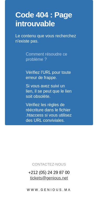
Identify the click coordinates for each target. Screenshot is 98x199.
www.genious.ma (49, 190)
